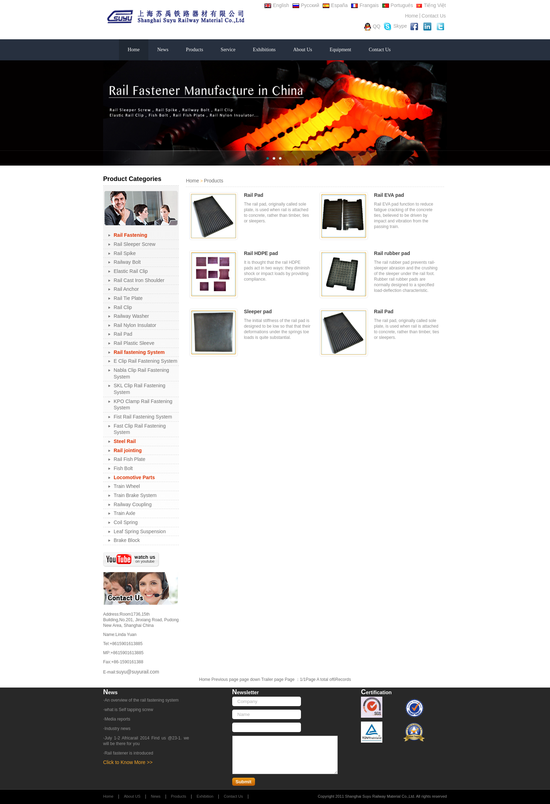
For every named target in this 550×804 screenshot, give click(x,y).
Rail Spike (125, 253)
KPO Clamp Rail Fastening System (143, 404)
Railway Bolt (127, 262)
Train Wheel (127, 486)
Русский (306, 5)
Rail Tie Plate (128, 298)
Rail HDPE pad (261, 253)
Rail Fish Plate (129, 459)
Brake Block (127, 540)
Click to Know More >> (128, 762)
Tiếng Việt (431, 5)
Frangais (364, 5)
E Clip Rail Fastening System (145, 361)
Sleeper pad (257, 311)
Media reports (117, 719)
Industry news (117, 728)
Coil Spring (126, 522)
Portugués (397, 5)
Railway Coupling (133, 504)
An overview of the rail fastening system (142, 700)
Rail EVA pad (389, 195)
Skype (395, 26)
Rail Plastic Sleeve (134, 343)
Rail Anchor (126, 289)
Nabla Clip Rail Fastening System (141, 373)
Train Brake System (135, 495)
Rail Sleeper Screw (134, 244)
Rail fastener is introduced (129, 753)
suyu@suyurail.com (137, 672)
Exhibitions (264, 49)
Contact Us (434, 16)
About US (132, 796)
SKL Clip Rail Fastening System (139, 389)
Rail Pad (123, 334)
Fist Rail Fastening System (143, 417)
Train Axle (124, 513)
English (276, 5)
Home (411, 16)
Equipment (340, 49)
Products (194, 49)
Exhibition (205, 796)
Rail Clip (123, 307)
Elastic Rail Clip (131, 271)
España (335, 5)
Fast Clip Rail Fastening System (140, 429)
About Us (302, 49)
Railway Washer (131, 316)
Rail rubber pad (392, 253)
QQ (372, 27)
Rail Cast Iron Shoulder (139, 280)
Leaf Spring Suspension (140, 531)
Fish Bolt (123, 468)
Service (228, 49)
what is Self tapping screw (129, 709)
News (162, 49)
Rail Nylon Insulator (135, 325)
